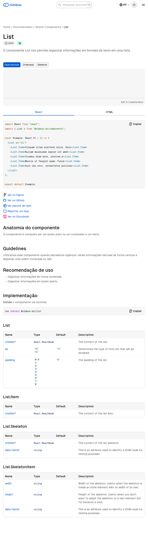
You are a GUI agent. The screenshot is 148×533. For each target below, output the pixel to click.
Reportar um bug (16, 211)
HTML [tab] (109, 112)
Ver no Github (13, 200)
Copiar (135, 124)
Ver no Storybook (16, 216)
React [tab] (38, 112)
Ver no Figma (13, 195)
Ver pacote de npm (17, 206)
